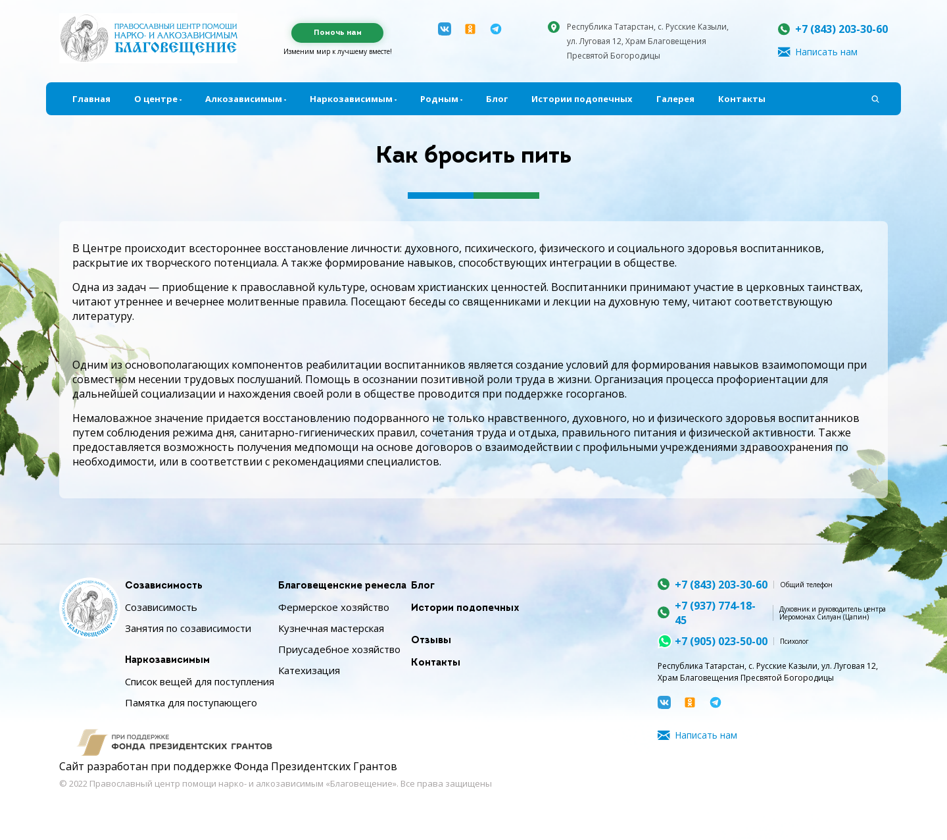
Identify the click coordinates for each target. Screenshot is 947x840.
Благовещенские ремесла (342, 586)
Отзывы (431, 641)
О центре (156, 99)
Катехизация (309, 670)
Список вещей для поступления (199, 681)
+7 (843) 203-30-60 (841, 29)
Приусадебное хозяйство (339, 649)
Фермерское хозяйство (333, 607)
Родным (439, 99)
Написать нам (826, 51)
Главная (91, 99)
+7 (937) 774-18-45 (715, 612)
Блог (497, 99)
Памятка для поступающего (191, 702)
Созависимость (164, 586)
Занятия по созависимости (188, 628)
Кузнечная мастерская (331, 628)
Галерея (675, 99)
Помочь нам (338, 33)
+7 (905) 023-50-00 (721, 641)
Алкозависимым (243, 99)
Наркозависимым (351, 99)
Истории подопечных (582, 99)
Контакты (741, 99)
